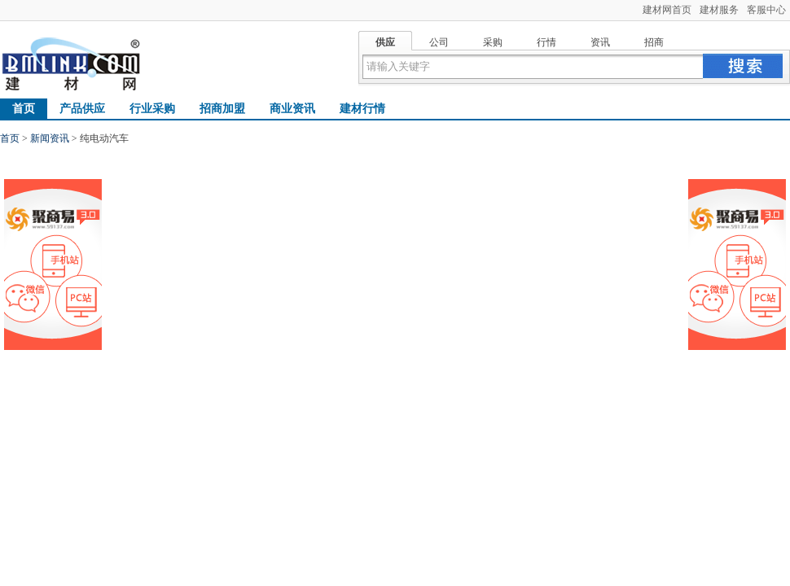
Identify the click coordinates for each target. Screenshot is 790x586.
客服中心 (766, 9)
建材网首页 (667, 9)
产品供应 (82, 109)
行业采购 (152, 109)
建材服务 (719, 9)
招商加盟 (222, 109)
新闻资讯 (49, 138)
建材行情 (362, 109)
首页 (23, 109)
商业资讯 (292, 109)
